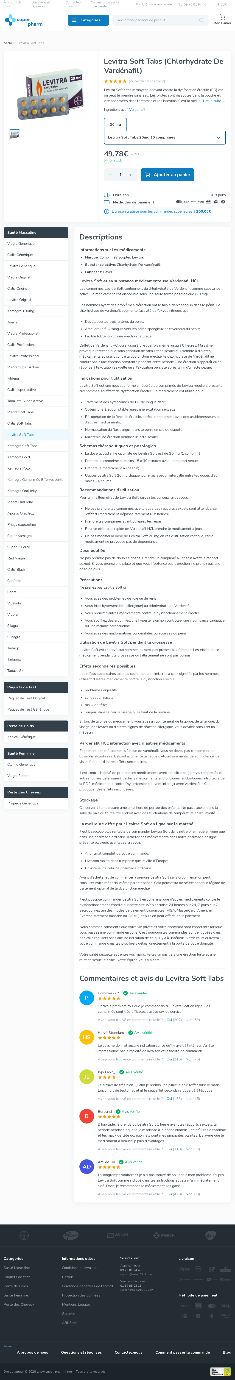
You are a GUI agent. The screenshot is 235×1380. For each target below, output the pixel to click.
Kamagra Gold (18, 457)
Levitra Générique (21, 266)
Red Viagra (16, 558)
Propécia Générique (23, 803)
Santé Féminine (16, 1295)
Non (193, 1019)
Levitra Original (19, 299)
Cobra (12, 592)
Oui (174, 1019)
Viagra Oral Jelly (20, 502)
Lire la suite (214, 100)
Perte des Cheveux (19, 1304)
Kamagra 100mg (20, 311)
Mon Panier (222, 19)
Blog (138, 4)
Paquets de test (17, 1277)
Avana (12, 322)
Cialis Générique (20, 254)
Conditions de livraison (79, 1267)
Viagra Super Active (23, 367)
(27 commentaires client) (147, 81)
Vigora (12, 614)
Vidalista (14, 603)
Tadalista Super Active (25, 400)
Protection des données (81, 1295)
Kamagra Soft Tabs (22, 445)
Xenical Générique (21, 737)
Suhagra (13, 637)
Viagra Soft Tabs (20, 412)
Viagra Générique (21, 243)
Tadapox (14, 659)
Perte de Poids (16, 1286)
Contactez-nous (73, 4)
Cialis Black (16, 569)
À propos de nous (13, 4)
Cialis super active (21, 389)
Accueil (9, 43)
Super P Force (18, 547)
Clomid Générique (21, 764)
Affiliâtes (69, 1322)
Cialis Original (17, 288)
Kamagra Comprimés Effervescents (35, 479)
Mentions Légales (76, 1304)
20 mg (115, 124)
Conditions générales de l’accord (87, 1286)
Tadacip (13, 648)
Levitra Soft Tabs (31, 43)
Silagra (12, 625)
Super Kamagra (19, 535)
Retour (67, 1277)
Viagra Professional (22, 333)
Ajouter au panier (167, 175)
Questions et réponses (40, 4)
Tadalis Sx (15, 670)
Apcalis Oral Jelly (20, 513)
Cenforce (14, 580)
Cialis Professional (21, 344)
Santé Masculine (17, 1267)
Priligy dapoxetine (21, 524)
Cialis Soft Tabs (19, 423)
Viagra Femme (19, 775)
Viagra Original (18, 277)
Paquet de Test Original (26, 698)
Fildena (13, 378)
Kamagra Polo (18, 468)
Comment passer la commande (105, 4)
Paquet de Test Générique (28, 709)
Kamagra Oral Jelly (22, 490)
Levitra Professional (23, 356)
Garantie (68, 1313)
